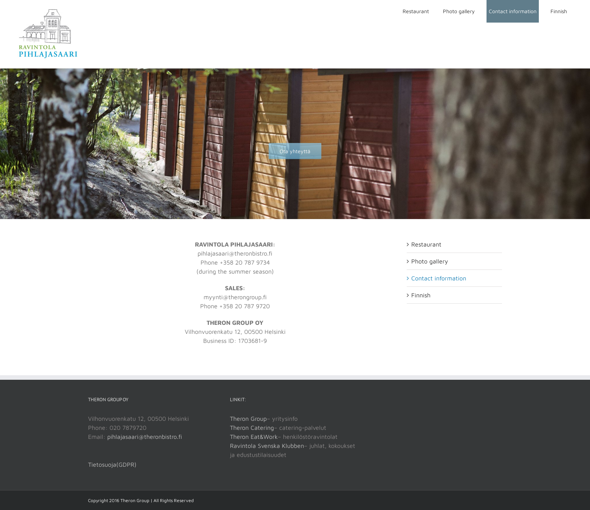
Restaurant (426, 244)
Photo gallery (429, 261)
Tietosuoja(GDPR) (112, 464)
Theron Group (248, 418)
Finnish (420, 295)
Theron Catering (252, 427)
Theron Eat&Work (254, 436)
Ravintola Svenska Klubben (267, 445)
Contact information (438, 278)
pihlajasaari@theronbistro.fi (144, 436)
